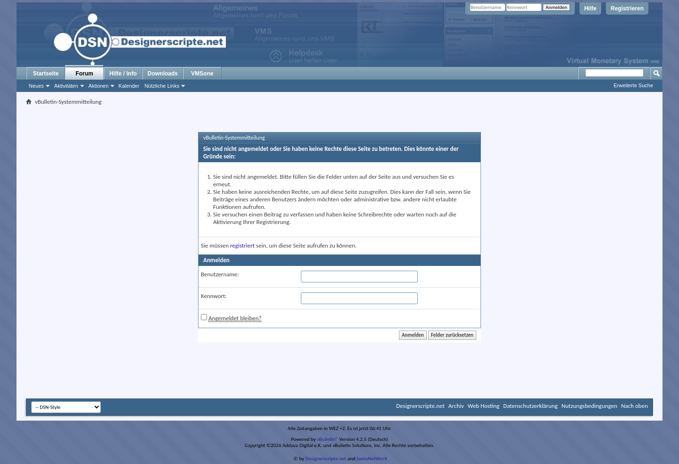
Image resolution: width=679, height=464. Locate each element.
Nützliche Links (161, 86)
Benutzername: (220, 274)
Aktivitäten (66, 86)
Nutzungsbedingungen (590, 405)
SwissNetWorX (371, 459)
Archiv (456, 405)
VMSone (202, 73)
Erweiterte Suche (633, 85)
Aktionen (99, 86)
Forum (84, 73)
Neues (36, 86)
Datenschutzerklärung (530, 405)
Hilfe (590, 8)
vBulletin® (327, 439)
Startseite (46, 73)
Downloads (163, 73)
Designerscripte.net (420, 405)
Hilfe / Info (123, 73)
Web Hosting (483, 405)
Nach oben (634, 405)
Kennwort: (214, 295)
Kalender (128, 86)
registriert (242, 245)
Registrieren (627, 8)
